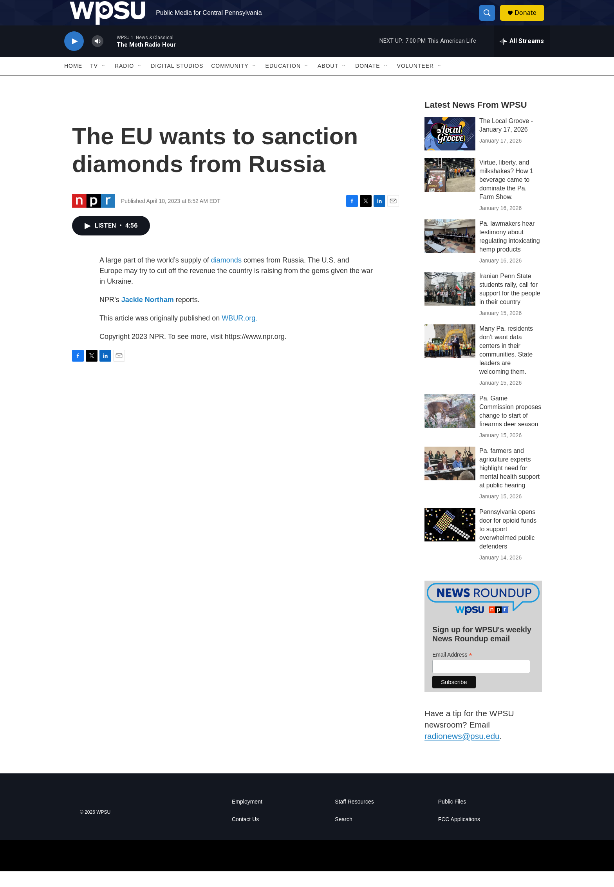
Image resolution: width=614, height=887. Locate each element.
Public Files (452, 817)
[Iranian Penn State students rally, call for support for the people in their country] (449, 304)
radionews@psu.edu (462, 751)
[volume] (97, 57)
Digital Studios (177, 81)
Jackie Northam (147, 315)
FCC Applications (459, 835)
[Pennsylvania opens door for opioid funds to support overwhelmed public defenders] (449, 540)
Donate (530, 20)
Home (73, 81)
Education (283, 81)
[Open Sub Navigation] (104, 81)
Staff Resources (354, 817)
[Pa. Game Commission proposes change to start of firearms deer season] (449, 427)
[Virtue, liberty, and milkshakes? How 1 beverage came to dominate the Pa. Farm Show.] (449, 191)
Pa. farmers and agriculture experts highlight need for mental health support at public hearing (509, 483)
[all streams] (522, 56)
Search (343, 835)
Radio (124, 81)
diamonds (226, 276)
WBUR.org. (239, 334)
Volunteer (415, 81)
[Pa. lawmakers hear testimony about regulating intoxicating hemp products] (449, 252)
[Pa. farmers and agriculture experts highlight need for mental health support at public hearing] (449, 479)
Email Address (452, 670)
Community (229, 81)
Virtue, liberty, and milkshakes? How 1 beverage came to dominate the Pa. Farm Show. (506, 195)
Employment (247, 817)
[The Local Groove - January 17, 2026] (449, 149)
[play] (74, 57)
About (328, 81)
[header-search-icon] (490, 21)
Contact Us (245, 835)
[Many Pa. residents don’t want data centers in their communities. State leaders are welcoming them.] (449, 357)
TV (94, 81)
